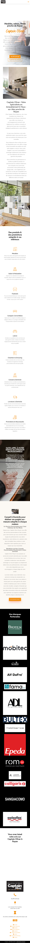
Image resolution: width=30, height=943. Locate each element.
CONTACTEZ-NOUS (15, 59)
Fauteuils (16, 931)
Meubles (15, 927)
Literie (15, 934)
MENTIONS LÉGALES (20, 941)
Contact (15, 937)
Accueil (15, 924)
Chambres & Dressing (15, 935)
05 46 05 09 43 (15, 56)
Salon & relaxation (16, 929)
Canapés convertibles (15, 932)
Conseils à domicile (15, 926)
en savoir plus (15, 599)
